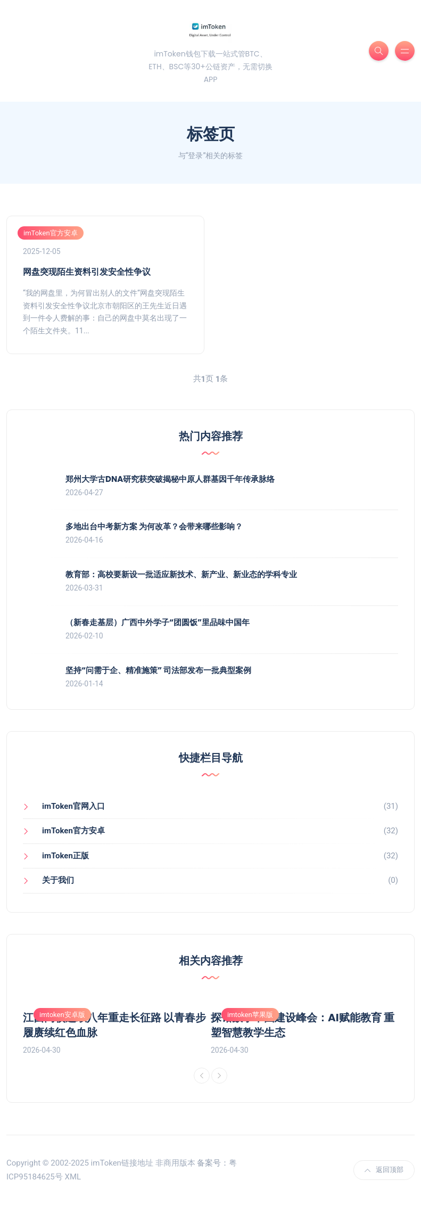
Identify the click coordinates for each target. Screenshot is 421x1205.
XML (72, 1177)
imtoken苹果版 (250, 1015)
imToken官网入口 (73, 806)
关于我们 (58, 880)
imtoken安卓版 (62, 1015)
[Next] (219, 1076)
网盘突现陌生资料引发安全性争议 (87, 272)
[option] (117, 1027)
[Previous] (202, 1076)
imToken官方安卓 (50, 233)
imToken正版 (65, 855)
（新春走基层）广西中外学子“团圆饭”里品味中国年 (157, 622)
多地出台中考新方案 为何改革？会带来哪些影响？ (154, 526)
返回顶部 (384, 1170)
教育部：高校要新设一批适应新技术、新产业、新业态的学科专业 (181, 574)
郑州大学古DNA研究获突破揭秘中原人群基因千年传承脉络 (170, 479)
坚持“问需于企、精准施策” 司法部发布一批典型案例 (158, 670)
